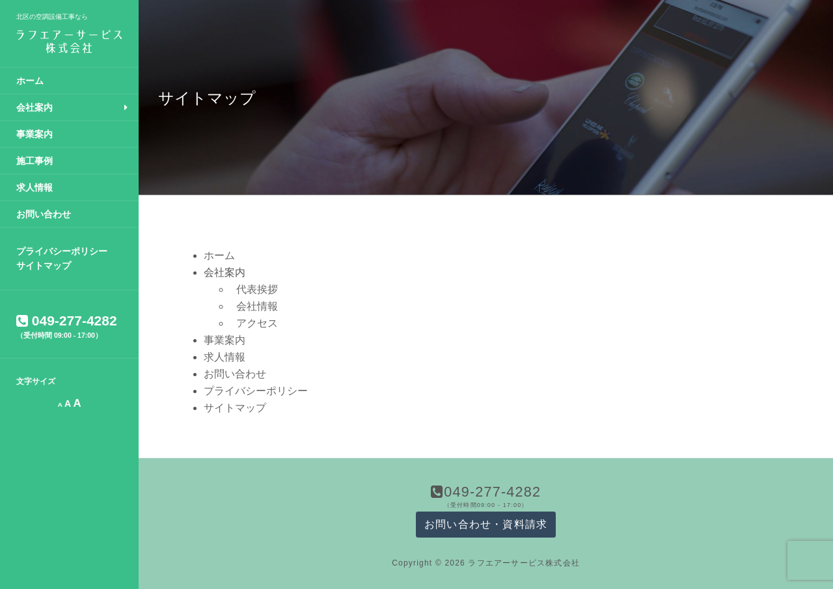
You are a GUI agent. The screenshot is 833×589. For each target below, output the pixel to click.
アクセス (257, 323)
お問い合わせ (43, 214)
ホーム (30, 80)
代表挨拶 (257, 289)
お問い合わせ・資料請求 (485, 524)
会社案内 (34, 107)
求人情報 (34, 187)
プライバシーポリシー (61, 251)
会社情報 (257, 306)
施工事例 (34, 161)
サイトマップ (43, 265)
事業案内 (34, 134)
